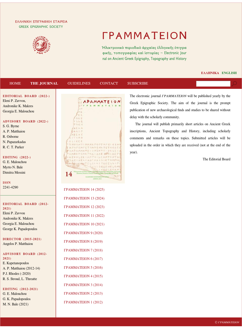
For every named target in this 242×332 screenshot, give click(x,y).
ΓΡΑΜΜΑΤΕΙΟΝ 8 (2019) (83, 241)
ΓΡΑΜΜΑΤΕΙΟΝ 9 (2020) (83, 233)
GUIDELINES (79, 83)
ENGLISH (229, 73)
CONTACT (109, 83)
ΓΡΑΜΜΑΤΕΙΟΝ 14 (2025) (84, 189)
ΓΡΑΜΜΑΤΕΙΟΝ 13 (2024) (84, 198)
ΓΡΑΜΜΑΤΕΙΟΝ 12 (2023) (84, 207)
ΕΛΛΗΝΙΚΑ (210, 73)
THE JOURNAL (44, 83)
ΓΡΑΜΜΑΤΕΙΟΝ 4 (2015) (83, 276)
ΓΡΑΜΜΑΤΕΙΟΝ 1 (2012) (83, 302)
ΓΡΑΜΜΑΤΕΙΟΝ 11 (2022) (84, 216)
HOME (15, 83)
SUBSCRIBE (138, 83)
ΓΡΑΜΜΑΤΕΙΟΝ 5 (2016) (83, 268)
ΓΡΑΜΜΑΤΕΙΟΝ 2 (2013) (83, 293)
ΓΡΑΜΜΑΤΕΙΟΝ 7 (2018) (83, 250)
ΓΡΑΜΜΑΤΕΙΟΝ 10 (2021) (84, 224)
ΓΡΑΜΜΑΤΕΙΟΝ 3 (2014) (83, 285)
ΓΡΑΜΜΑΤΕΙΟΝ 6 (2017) (83, 259)
